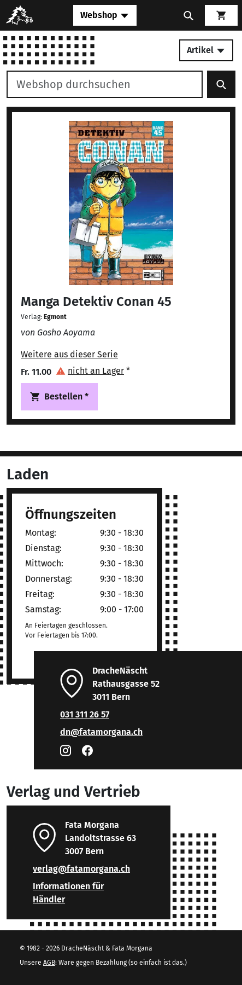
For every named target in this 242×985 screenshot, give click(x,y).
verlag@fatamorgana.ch (81, 869)
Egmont (55, 317)
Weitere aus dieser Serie (69, 354)
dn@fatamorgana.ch (101, 732)
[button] (93, 371)
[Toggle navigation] (105, 15)
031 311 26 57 (84, 714)
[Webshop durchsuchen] (105, 84)
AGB (49, 962)
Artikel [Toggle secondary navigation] (206, 50)
